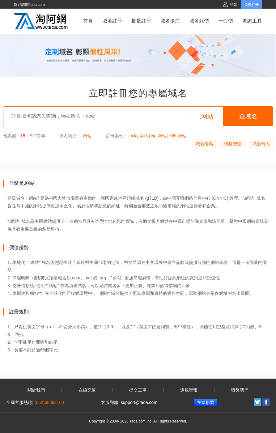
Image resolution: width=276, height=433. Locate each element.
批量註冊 (141, 20)
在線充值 (87, 390)
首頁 (88, 20)
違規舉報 (188, 390)
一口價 (225, 20)
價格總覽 (232, 143)
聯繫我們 (239, 390)
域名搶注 (170, 20)
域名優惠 (204, 143)
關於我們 (36, 390)
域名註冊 (112, 20)
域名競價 (199, 20)
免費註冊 (251, 4)
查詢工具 (252, 20)
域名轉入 (261, 143)
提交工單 (137, 390)
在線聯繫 (205, 402)
